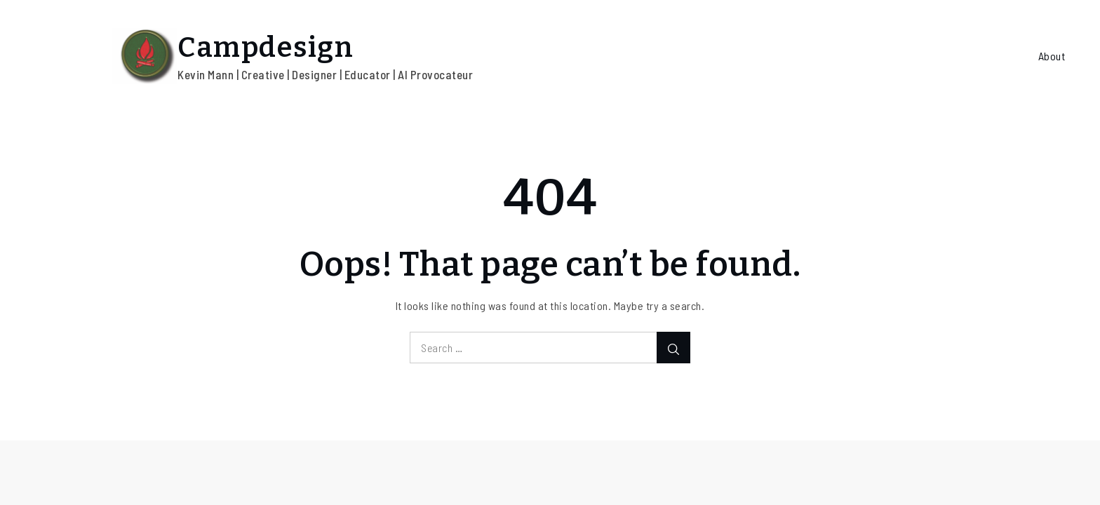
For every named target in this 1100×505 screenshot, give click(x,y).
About (1052, 55)
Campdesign (265, 48)
